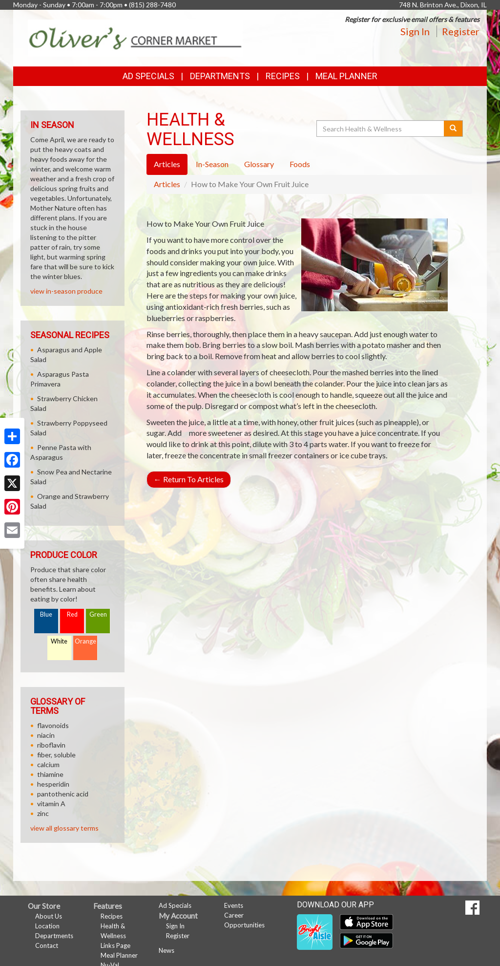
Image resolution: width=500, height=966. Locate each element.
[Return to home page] (135, 37)
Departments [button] (220, 76)
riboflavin (51, 745)
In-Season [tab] (212, 164)
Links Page (115, 945)
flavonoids (53, 725)
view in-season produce (66, 291)
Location (47, 926)
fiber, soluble (56, 755)
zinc (43, 813)
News (166, 950)
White (59, 641)
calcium (48, 764)
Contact (46, 945)
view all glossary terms (64, 828)
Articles (167, 184)
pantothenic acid (62, 794)
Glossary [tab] (259, 164)
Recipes (283, 76)
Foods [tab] (300, 164)
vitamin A (51, 803)
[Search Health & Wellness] (380, 128)
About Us (48, 916)
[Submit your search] (453, 128)
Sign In (415, 31)
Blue (46, 614)
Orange (85, 641)
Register (460, 31)
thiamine (50, 774)
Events (233, 905)
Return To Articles (189, 479)
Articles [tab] (167, 164)
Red (72, 614)
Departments (54, 936)
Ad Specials (148, 76)
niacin (46, 735)
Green (98, 614)
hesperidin (53, 784)
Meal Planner (346, 76)
